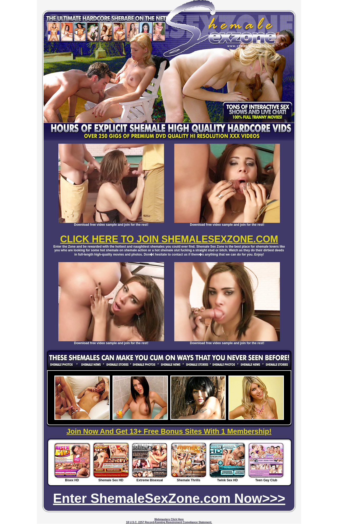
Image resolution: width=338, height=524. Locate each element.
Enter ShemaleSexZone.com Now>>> (169, 498)
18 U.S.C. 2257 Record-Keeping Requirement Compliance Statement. (169, 522)
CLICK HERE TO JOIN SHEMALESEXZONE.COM (169, 239)
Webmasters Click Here (169, 519)
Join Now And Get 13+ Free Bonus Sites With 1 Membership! (169, 431)
